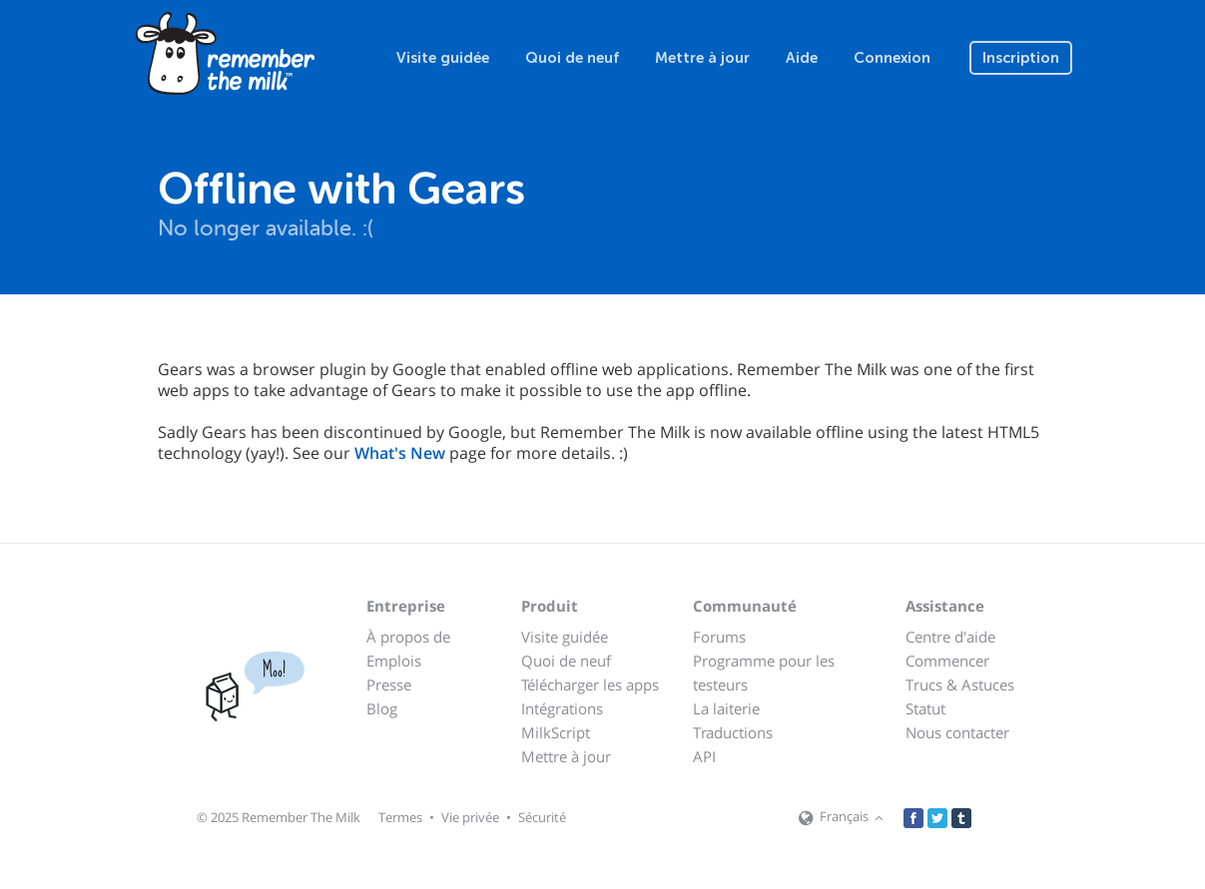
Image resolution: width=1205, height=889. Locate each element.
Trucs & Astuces (959, 684)
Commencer (947, 660)
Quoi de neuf (572, 58)
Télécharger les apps (590, 684)
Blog (381, 708)
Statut (925, 708)
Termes (400, 817)
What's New (399, 453)
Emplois (393, 660)
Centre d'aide (950, 637)
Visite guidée (442, 58)
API (704, 756)
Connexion (892, 58)
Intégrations (562, 708)
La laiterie (726, 708)
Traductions (733, 732)
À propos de (408, 637)
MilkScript (555, 732)
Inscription (1020, 58)
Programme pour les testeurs (764, 672)
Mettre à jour (702, 58)
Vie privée (470, 817)
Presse (388, 684)
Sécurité (542, 817)
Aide (802, 58)
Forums (719, 637)
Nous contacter (957, 732)
